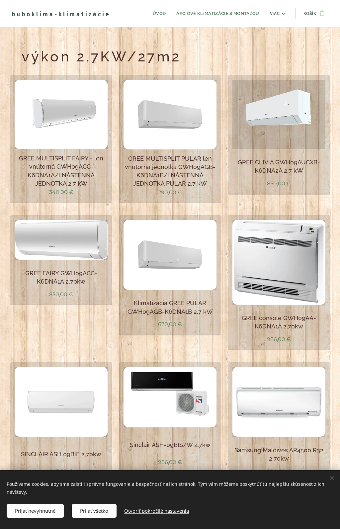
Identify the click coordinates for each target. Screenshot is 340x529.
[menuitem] (135, 13)
